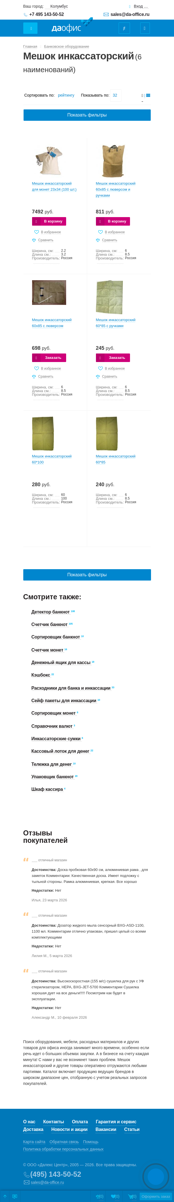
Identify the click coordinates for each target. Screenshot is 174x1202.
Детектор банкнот (51, 612)
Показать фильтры (87, 115)
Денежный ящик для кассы (62, 662)
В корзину (53, 221)
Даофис (72, 25)
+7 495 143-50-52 (46, 14)
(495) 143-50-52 (55, 1174)
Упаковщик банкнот (53, 776)
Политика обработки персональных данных (63, 1149)
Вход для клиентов (141, 6)
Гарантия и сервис (116, 1121)
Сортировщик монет (54, 713)
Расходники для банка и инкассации (72, 688)
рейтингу (66, 95)
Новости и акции (69, 1129)
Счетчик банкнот (50, 624)
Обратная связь (64, 1141)
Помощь (90, 1141)
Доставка (33, 1129)
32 (115, 95)
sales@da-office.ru (130, 14)
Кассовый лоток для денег (61, 751)
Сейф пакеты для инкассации (65, 700)
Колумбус (59, 6)
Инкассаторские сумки (57, 738)
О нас (29, 1121)
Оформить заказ (149, 1196)
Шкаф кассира (48, 789)
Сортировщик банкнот (56, 637)
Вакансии (105, 1129)
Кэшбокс (41, 675)
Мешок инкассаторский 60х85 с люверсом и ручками (116, 189)
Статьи (132, 1129)
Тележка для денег (52, 764)
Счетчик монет (48, 650)
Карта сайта (34, 1141)
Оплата (80, 1121)
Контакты (53, 1121)
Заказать (53, 357)
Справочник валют (53, 726)
